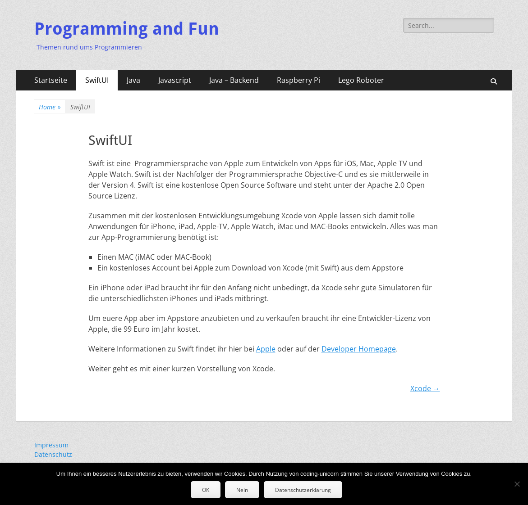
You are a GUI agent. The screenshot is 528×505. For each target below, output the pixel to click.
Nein (242, 490)
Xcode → (425, 388)
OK (205, 490)
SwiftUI (97, 80)
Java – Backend (234, 80)
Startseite (50, 80)
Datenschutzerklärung (303, 490)
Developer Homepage (358, 349)
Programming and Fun (126, 29)
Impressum (51, 445)
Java (133, 80)
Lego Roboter (361, 80)
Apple (265, 349)
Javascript (174, 80)
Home (50, 107)
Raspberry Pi (298, 80)
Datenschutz (53, 454)
